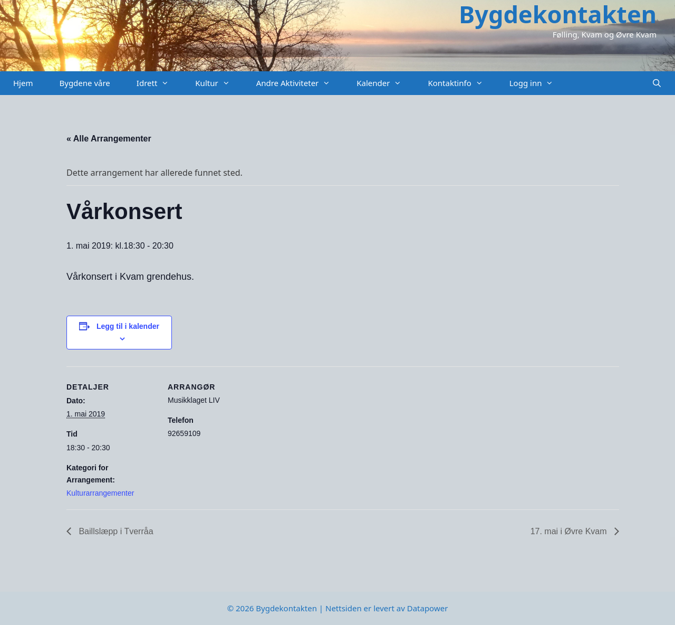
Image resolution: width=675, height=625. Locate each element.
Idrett (159, 83)
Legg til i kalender (128, 326)
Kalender (385, 83)
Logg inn (538, 83)
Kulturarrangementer (100, 493)
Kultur (219, 83)
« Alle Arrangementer (108, 138)
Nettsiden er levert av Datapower (386, 608)
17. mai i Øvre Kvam (570, 531)
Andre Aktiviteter (300, 83)
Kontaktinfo (462, 83)
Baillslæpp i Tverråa (114, 531)
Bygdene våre (84, 83)
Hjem (23, 83)
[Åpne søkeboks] (657, 83)
